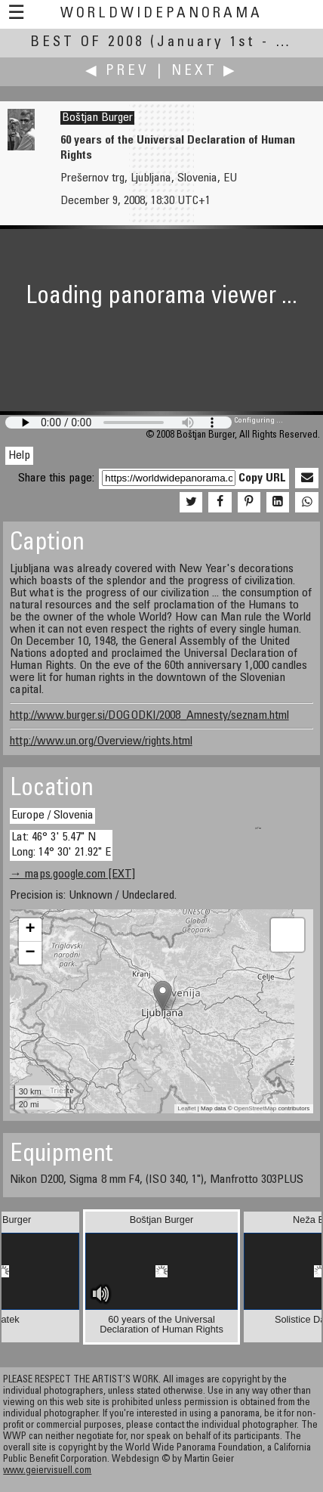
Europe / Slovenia (52, 815)
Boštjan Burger (97, 118)
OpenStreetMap (255, 1108)
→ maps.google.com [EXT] (72, 874)
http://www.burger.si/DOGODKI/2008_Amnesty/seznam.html (149, 716)
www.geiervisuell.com (47, 1471)
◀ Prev (117, 71)
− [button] (30, 953)
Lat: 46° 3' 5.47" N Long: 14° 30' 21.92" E (61, 844)
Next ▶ (204, 71)
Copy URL (262, 478)
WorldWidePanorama (161, 14)
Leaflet (187, 1108)
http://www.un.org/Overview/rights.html (101, 741)
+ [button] (30, 929)
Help (19, 456)
